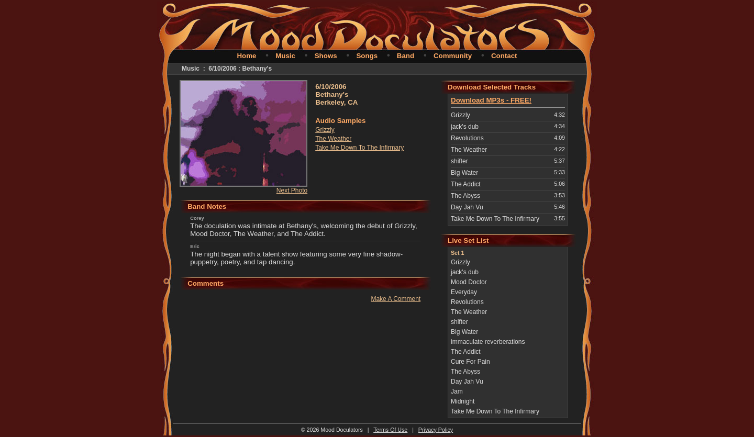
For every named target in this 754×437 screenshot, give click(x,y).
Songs (367, 56)
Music (285, 56)
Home (246, 56)
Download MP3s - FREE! (491, 100)
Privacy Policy (435, 430)
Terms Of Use (390, 430)
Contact (504, 56)
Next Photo (291, 190)
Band (405, 56)
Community (453, 56)
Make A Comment (395, 298)
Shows (326, 56)
